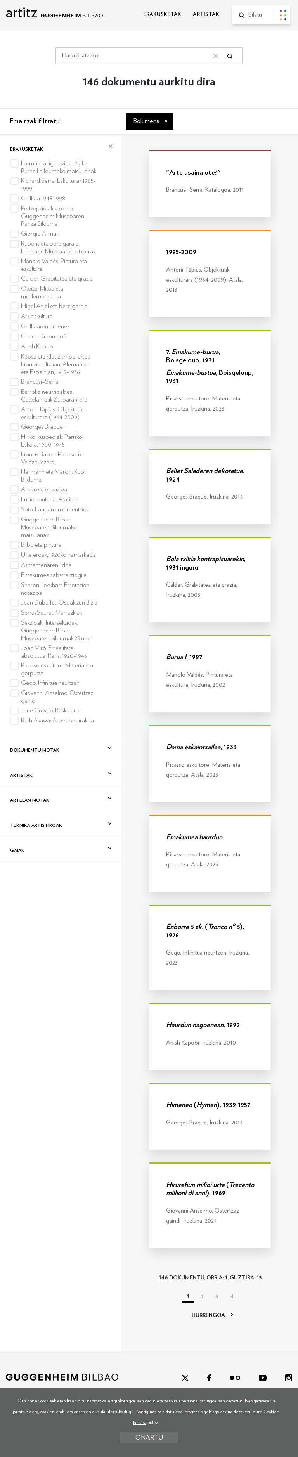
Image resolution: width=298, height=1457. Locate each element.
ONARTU (149, 1437)
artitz (54, 13)
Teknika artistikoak (36, 825)
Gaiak (17, 850)
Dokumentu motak (34, 750)
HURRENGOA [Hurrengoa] (212, 1315)
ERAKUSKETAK (162, 14)
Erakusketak (26, 149)
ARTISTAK (206, 14)
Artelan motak (29, 800)
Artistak (21, 775)
